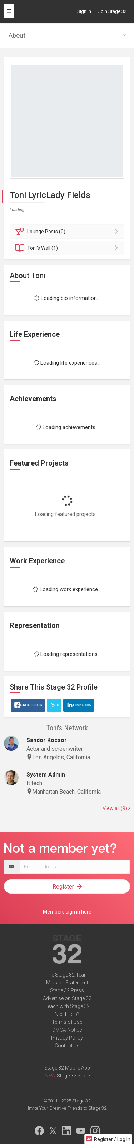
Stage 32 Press (67, 990)
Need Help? (67, 1014)
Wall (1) (68, 248)
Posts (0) (68, 231)
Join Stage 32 (112, 11)
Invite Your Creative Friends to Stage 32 (67, 1108)
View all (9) (116, 808)
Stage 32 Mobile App (67, 1068)
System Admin (45, 774)
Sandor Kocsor (46, 740)
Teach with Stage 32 (67, 1006)
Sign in (84, 11)
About (17, 35)
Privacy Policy (67, 1038)
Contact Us (67, 1045)
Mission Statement (67, 982)
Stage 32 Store (73, 1076)
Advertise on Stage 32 (67, 998)
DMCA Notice (67, 1030)
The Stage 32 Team (67, 975)
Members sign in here (67, 912)
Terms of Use (67, 1022)
